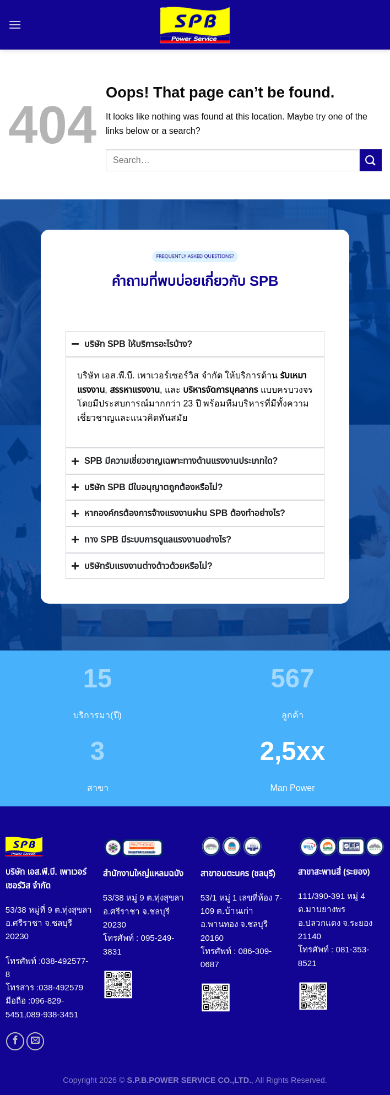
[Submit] (371, 160)
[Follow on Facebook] (15, 1041)
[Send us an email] (35, 1041)
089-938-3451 (52, 1014)
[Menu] (14, 24)
